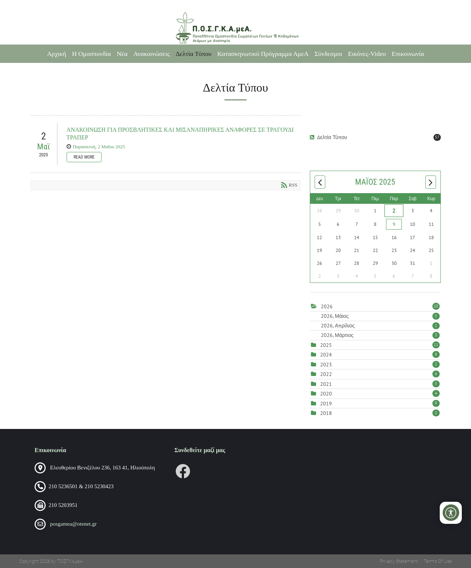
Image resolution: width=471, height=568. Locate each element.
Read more (84, 157)
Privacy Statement (399, 561)
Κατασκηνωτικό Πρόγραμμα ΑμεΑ (263, 53)
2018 (326, 413)
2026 (327, 306)
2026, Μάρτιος (380, 335)
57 (437, 137)
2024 (326, 354)
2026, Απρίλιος (380, 325)
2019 (326, 403)
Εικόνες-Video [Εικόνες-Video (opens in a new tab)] (367, 53)
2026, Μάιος (380, 316)
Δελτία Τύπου (194, 53)
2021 (326, 384)
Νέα (122, 53)
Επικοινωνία (408, 53)
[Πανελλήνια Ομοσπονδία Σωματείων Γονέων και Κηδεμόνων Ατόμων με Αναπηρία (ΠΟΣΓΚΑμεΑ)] (235, 28)
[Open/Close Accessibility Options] (451, 512)
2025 (326, 345)
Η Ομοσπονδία (91, 53)
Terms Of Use (438, 561)
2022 (326, 374)
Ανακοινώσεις (151, 53)
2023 (326, 364)
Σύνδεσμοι (328, 53)
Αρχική (56, 53)
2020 (326, 393)
